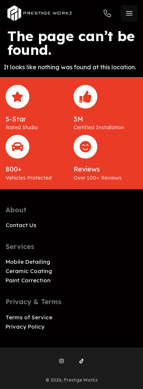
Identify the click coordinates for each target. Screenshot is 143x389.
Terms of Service (29, 317)
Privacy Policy (25, 326)
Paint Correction (28, 280)
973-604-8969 (107, 13)
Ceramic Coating (29, 271)
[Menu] (129, 13)
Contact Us (21, 225)
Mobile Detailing (28, 261)
